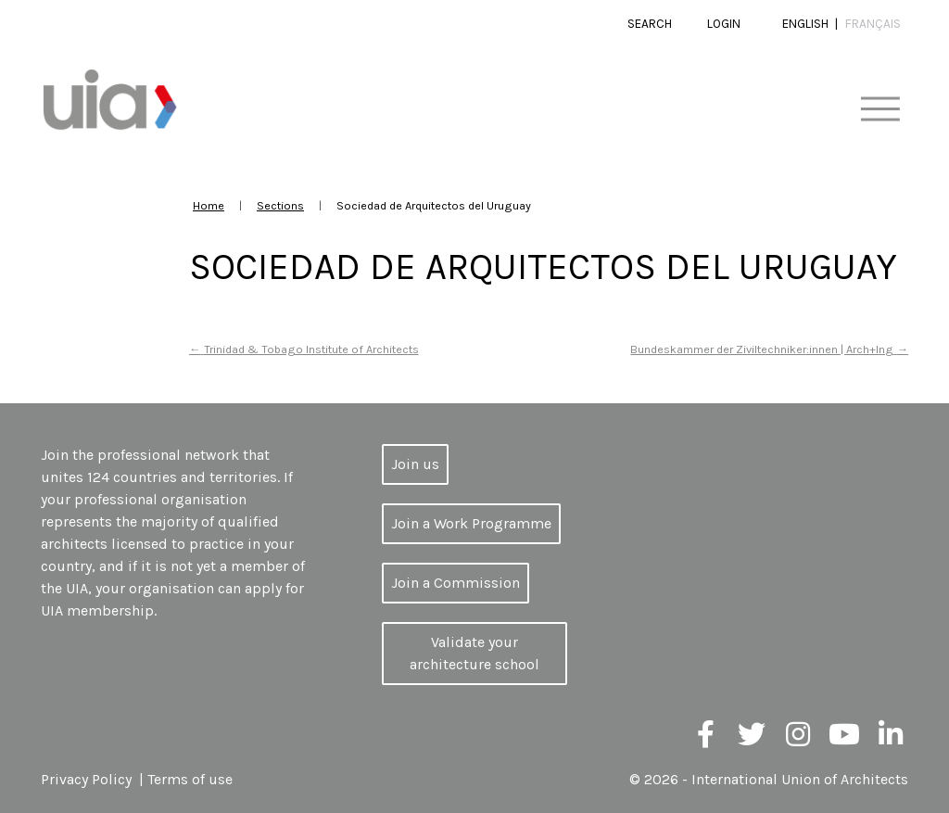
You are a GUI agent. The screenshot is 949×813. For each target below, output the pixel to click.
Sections (280, 205)
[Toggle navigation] (880, 110)
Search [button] (649, 24)
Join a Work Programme (471, 523)
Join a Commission (455, 582)
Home (208, 205)
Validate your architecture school (474, 653)
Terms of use (190, 779)
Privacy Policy (86, 779)
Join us (415, 464)
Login (723, 24)
